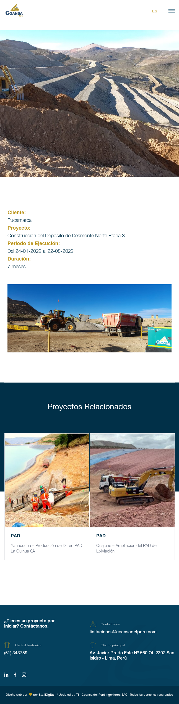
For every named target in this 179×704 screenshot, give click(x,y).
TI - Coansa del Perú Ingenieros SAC (102, 695)
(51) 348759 (15, 653)
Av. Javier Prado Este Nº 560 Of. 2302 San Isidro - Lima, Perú (132, 656)
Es (154, 12)
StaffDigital (47, 695)
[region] (89, 318)
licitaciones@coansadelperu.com (123, 632)
